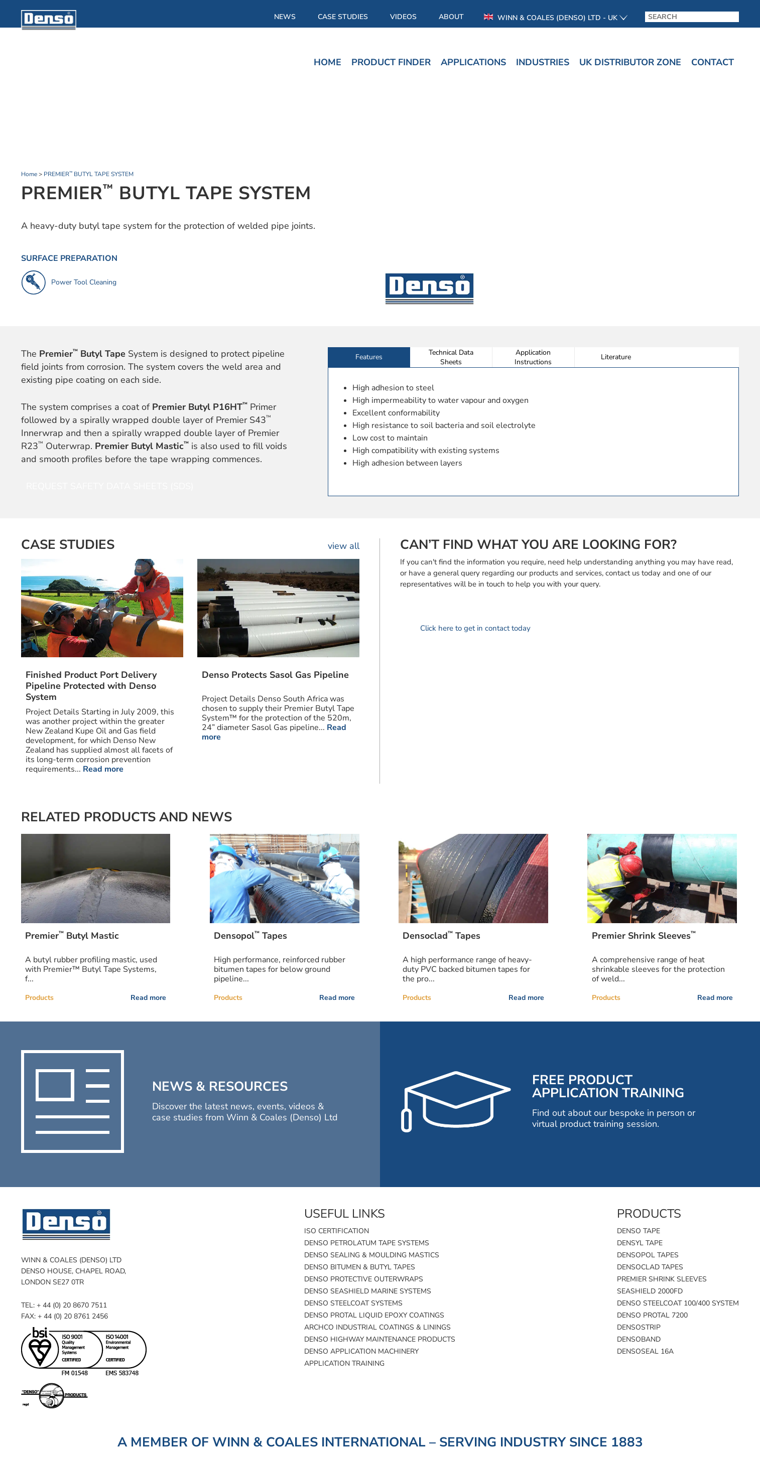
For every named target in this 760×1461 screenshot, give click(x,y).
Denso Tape (638, 1231)
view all (343, 546)
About (451, 17)
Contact (712, 62)
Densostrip (639, 1327)
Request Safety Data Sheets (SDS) (110, 486)
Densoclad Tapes (650, 1267)
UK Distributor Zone (630, 62)
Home (327, 62)
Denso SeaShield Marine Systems (367, 1291)
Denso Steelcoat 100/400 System (678, 1303)
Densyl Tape (640, 1243)
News (285, 17)
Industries (542, 62)
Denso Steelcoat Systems (353, 1303)
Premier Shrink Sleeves (662, 1279)
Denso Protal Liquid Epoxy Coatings (374, 1315)
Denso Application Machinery (361, 1351)
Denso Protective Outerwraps (363, 1279)
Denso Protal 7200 (652, 1315)
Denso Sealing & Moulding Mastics (371, 1255)
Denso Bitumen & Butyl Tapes (359, 1267)
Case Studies (343, 17)
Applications (473, 62)
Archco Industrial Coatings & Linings (377, 1327)
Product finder (391, 62)
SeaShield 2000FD (650, 1291)
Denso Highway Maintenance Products (379, 1339)
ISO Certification (336, 1231)
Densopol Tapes (648, 1255)
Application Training (344, 1363)
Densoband (639, 1339)
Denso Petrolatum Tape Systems (366, 1243)
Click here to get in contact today (475, 628)
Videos (403, 17)
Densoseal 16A (645, 1351)
